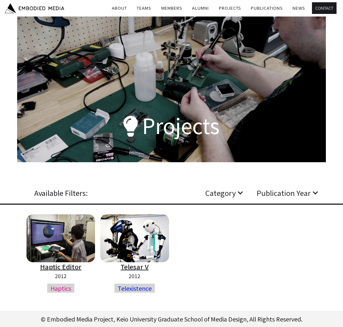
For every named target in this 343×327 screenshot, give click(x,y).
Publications (267, 8)
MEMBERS (171, 8)
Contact (324, 8)
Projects (230, 8)
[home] (34, 8)
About (119, 8)
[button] (144, 8)
